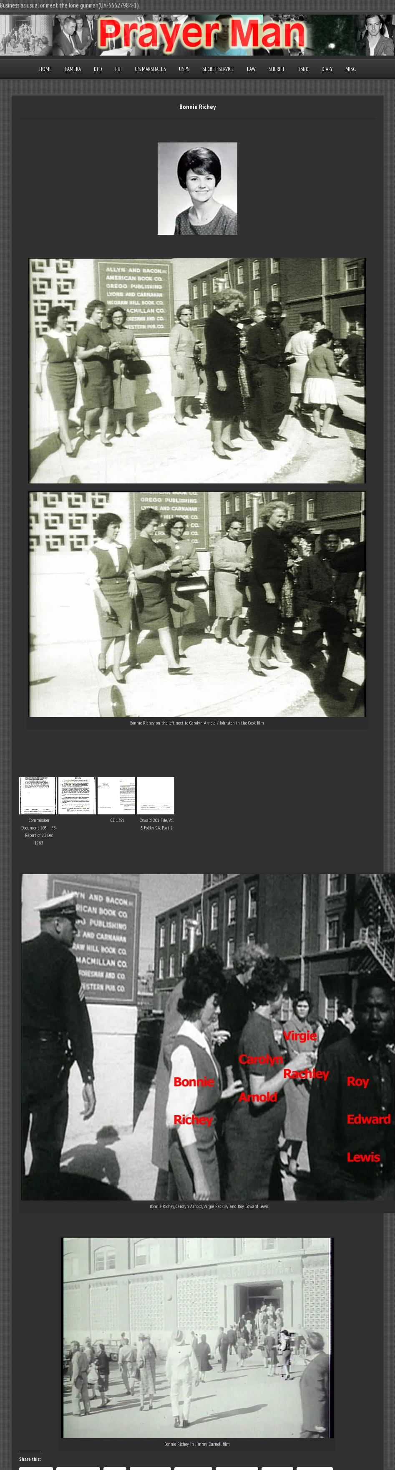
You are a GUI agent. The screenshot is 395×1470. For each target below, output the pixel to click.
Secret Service (218, 69)
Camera (73, 69)
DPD (98, 69)
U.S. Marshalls (150, 69)
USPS (184, 69)
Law (251, 69)
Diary (327, 69)
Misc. (350, 69)
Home (45, 69)
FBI (118, 69)
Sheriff (277, 69)
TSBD (303, 69)
